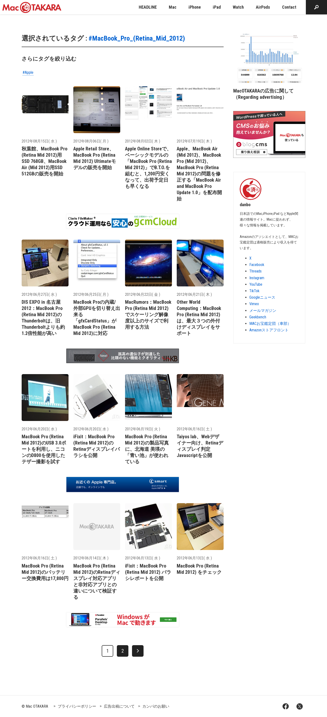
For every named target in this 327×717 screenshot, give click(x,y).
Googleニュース (262, 297)
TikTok (254, 291)
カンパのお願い (155, 706)
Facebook (256, 264)
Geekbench (257, 317)
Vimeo (254, 304)
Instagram (256, 278)
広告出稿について (119, 706)
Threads (255, 271)
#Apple (28, 72)
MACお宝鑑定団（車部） (270, 323)
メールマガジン (262, 310)
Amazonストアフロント (269, 330)
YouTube (255, 284)
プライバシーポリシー (77, 706)
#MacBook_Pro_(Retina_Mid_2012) (136, 38)
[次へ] (138, 651)
